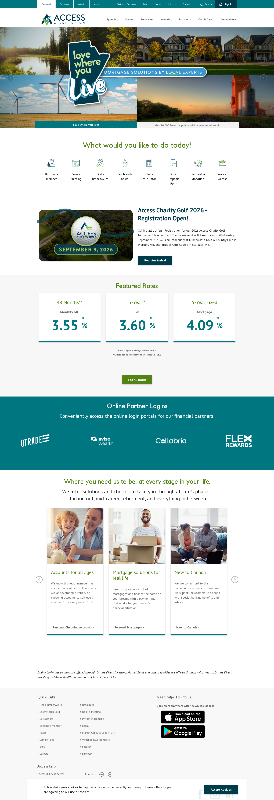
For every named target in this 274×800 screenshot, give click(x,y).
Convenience (229, 19)
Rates (146, 4)
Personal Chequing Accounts (72, 627)
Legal (85, 725)
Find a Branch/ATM (50, 704)
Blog (42, 746)
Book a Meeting (91, 711)
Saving (129, 19)
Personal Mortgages (128, 627)
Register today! (155, 260)
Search (206, 4)
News (158, 4)
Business (64, 4)
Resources (88, 704)
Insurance (185, 19)
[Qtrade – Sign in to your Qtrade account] (35, 440)
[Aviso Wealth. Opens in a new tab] (103, 440)
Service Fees (46, 739)
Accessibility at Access (51, 774)
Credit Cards (206, 19)
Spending (112, 19)
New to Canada (186, 627)
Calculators (46, 718)
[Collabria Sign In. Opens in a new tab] (171, 440)
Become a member (50, 725)
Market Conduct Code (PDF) (98, 732)
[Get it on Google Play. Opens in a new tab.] (183, 731)
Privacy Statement (93, 718)
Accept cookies (221, 789)
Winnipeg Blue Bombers (96, 739)
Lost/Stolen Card (49, 711)
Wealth (81, 4)
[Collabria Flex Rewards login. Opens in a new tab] (239, 440)
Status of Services (126, 4)
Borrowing (146, 19)
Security (86, 746)
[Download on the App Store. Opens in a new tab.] (183, 716)
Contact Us (187, 4)
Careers (43, 753)
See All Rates (137, 380)
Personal (46, 4)
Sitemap (87, 753)
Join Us (171, 4)
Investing (166, 19)
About (97, 4)
